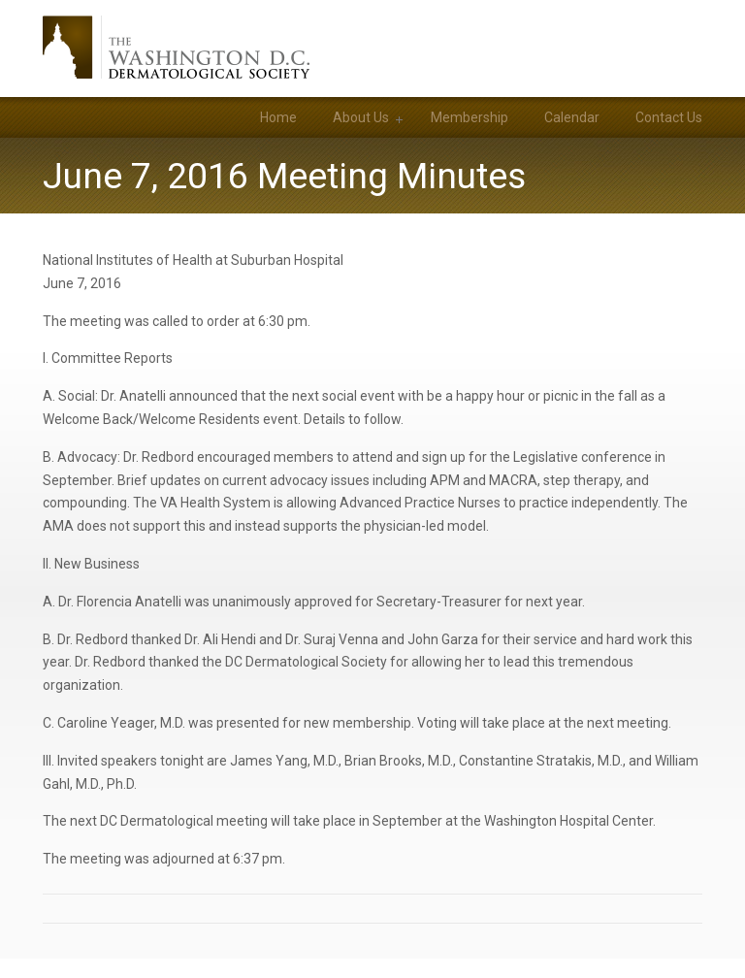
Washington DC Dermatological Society (176, 47)
